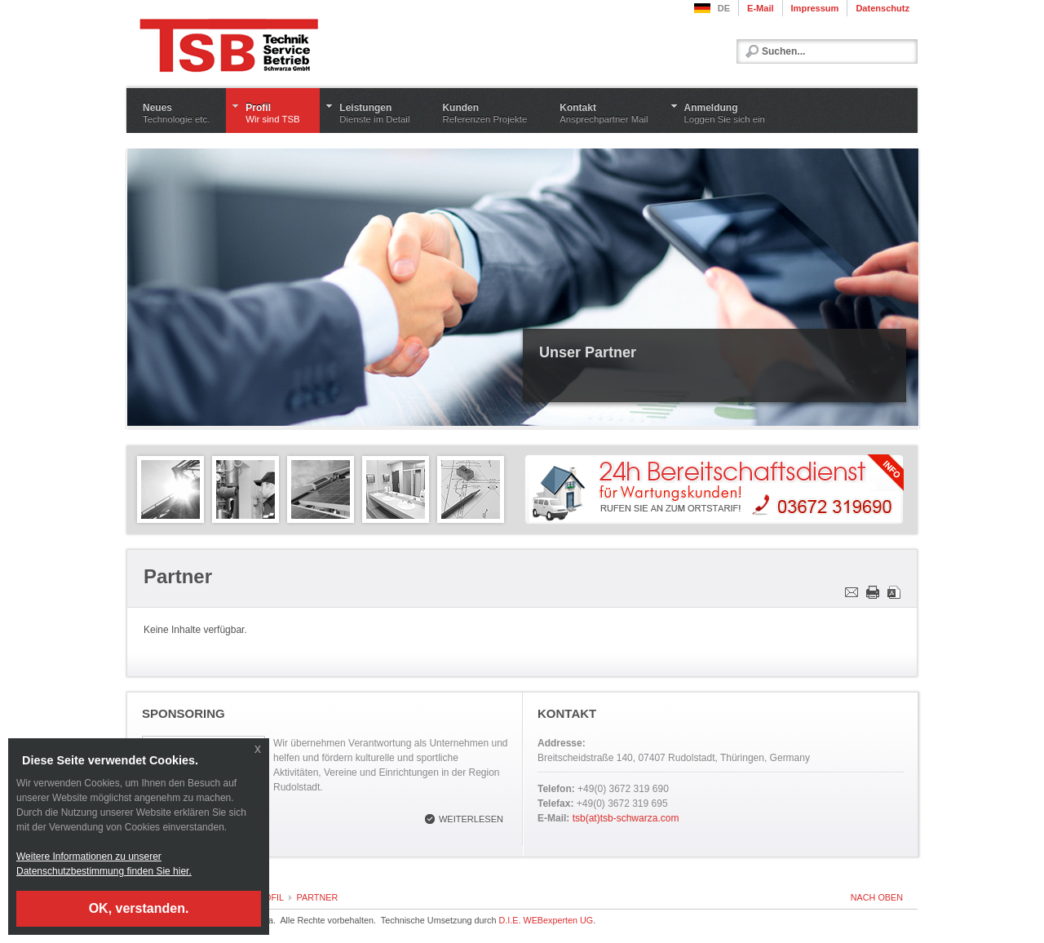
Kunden (484, 113)
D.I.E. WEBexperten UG (545, 920)
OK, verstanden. (139, 908)
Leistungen (374, 113)
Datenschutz (882, 8)
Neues (176, 113)
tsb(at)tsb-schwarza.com (626, 818)
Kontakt (604, 113)
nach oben (877, 897)
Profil (274, 113)
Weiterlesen (471, 819)
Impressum (815, 8)
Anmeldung (724, 113)
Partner (317, 897)
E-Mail (760, 8)
